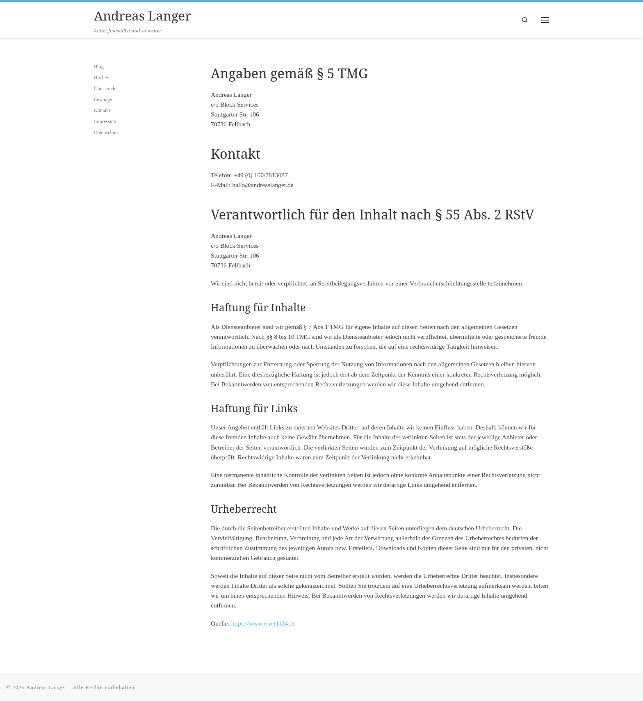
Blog (99, 66)
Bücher (101, 77)
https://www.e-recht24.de (263, 623)
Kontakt (102, 110)
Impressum (105, 121)
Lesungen (104, 100)
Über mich (104, 88)
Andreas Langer (46, 687)
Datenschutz (106, 132)
